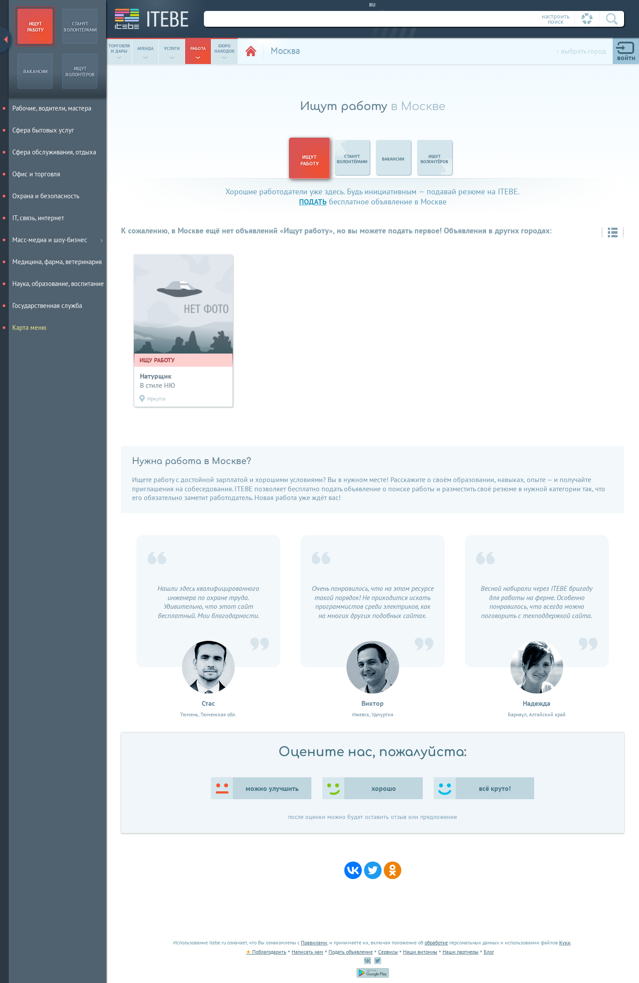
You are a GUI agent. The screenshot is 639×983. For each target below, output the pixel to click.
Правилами (314, 942)
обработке (436, 942)
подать (313, 202)
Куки (565, 942)
